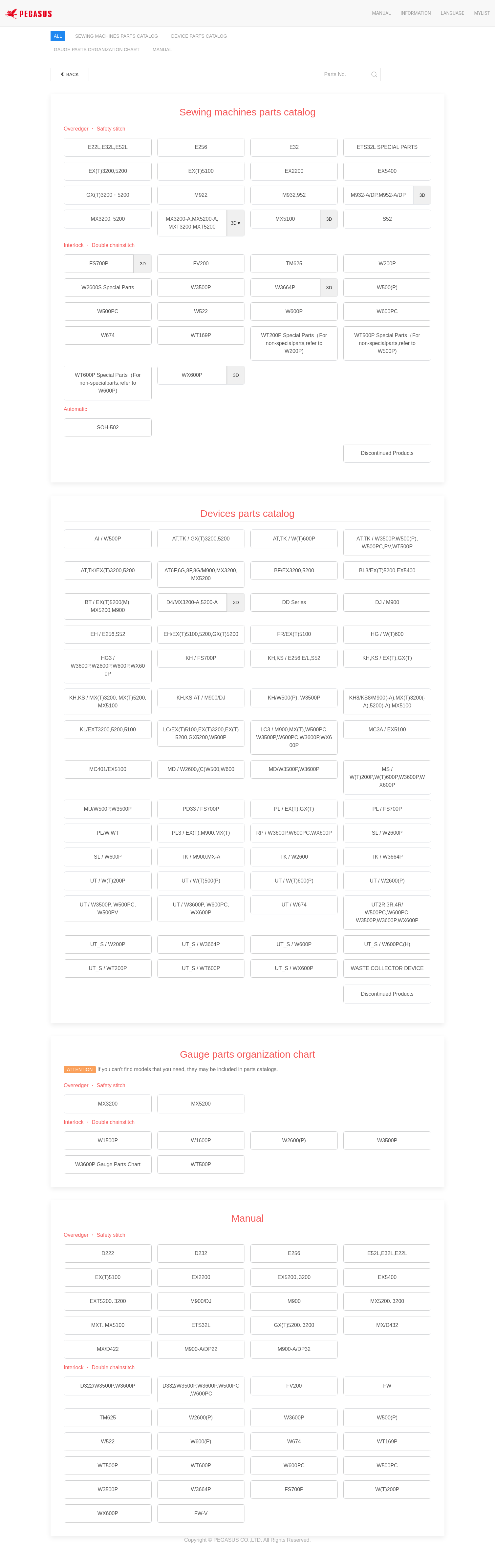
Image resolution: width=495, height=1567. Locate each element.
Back (70, 74)
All (58, 36)
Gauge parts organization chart (97, 49)
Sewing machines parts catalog (116, 36)
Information (416, 13)
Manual (381, 13)
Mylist (482, 13)
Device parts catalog (199, 36)
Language (452, 13)
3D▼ (236, 223)
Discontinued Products (387, 453)
